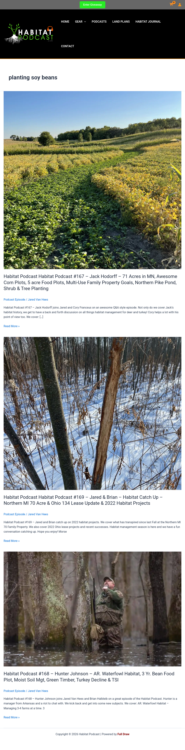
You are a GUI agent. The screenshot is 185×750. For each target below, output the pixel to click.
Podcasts (99, 21)
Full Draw (123, 734)
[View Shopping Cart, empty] (171, 5)
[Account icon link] (179, 4)
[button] (93, 4)
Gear (80, 21)
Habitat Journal (148, 21)
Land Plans (121, 21)
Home (65, 21)
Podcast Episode (14, 299)
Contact (67, 46)
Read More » (12, 326)
